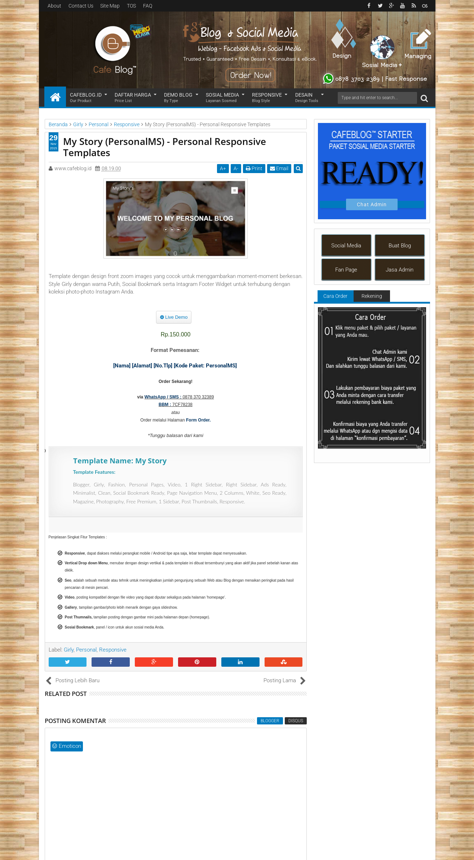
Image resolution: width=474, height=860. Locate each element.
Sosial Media (222, 98)
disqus (295, 720)
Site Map (110, 6)
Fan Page (346, 269)
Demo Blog (178, 98)
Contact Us (80, 6)
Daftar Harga (133, 98)
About (54, 6)
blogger (270, 720)
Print (254, 168)
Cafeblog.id (86, 98)
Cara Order (335, 296)
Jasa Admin (399, 269)
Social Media (346, 245)
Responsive (267, 98)
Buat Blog (400, 245)
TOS (131, 6)
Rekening (372, 296)
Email (279, 168)
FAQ (147, 6)
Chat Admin (372, 204)
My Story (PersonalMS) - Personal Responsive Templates (164, 147)
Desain (306, 98)
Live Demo (174, 317)
